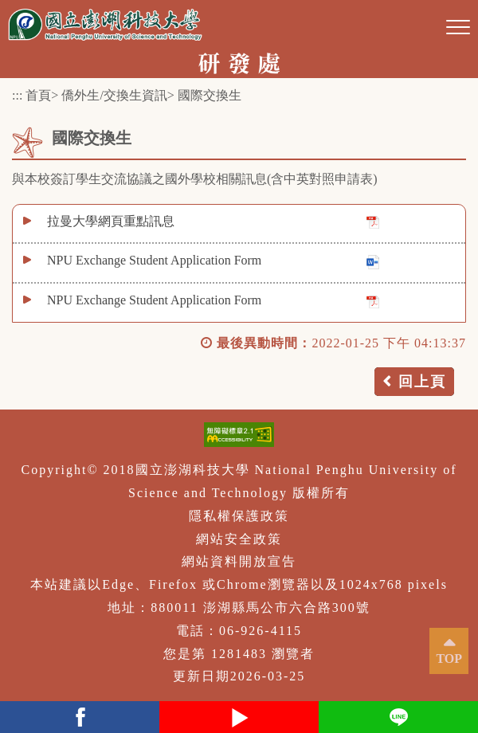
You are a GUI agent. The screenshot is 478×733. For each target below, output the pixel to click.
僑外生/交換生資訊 (114, 95)
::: (17, 95)
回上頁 (422, 382)
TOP (449, 658)
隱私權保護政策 (239, 516)
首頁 (38, 95)
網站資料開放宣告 (239, 561)
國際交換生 (209, 95)
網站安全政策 (239, 539)
